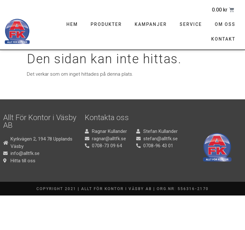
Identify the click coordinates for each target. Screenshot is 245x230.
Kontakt (223, 39)
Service (191, 24)
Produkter (106, 24)
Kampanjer (151, 24)
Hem (72, 24)
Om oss (225, 24)
